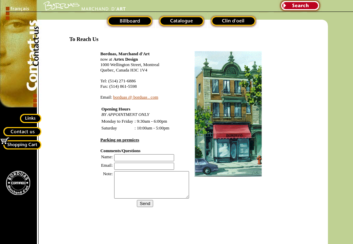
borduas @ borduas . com (131, 97)
